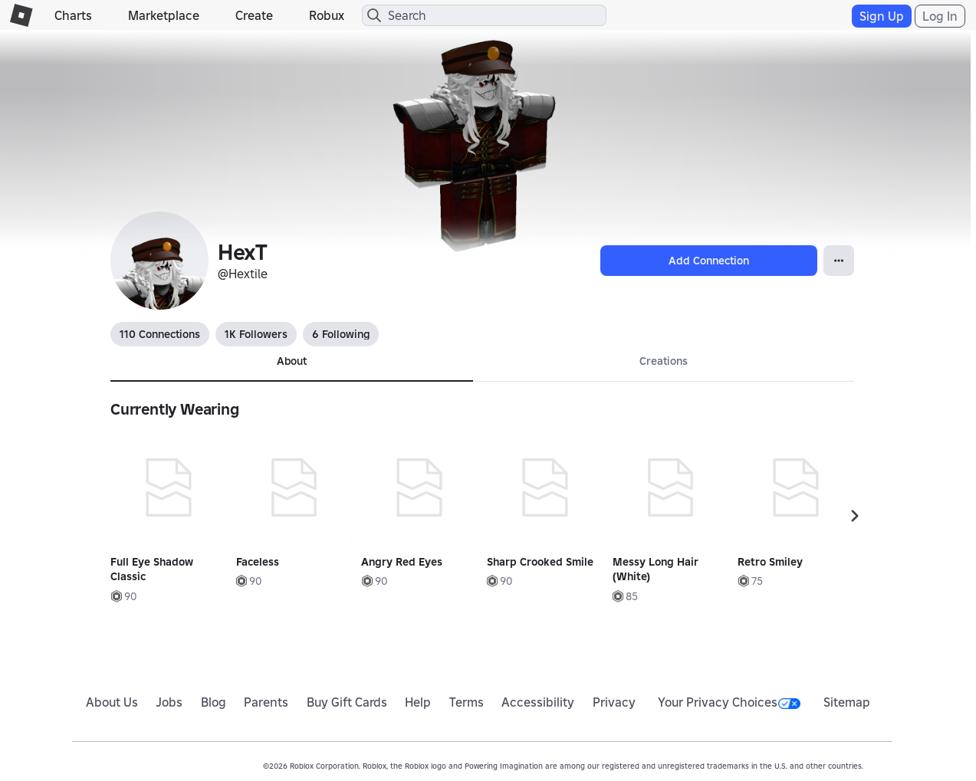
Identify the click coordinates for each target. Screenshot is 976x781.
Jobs (169, 702)
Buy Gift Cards (347, 702)
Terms (466, 702)
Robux (326, 15)
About (292, 361)
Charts (73, 15)
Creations (663, 361)
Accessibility (537, 702)
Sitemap (846, 702)
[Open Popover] (838, 260)
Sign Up (881, 16)
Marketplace (163, 15)
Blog (213, 702)
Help (418, 702)
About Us (112, 702)
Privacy (614, 702)
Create (254, 15)
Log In (940, 16)
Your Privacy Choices (729, 702)
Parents (266, 702)
